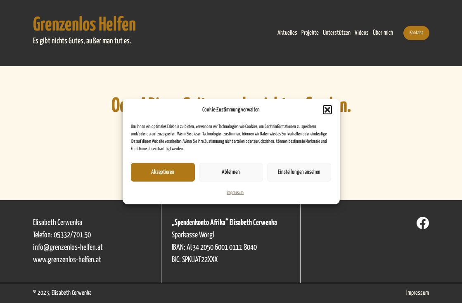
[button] (327, 110)
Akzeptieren (162, 172)
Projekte (310, 33)
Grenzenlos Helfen (84, 25)
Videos (362, 33)
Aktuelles (287, 33)
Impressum (235, 192)
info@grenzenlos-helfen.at (68, 247)
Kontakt (416, 33)
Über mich (383, 33)
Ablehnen (231, 172)
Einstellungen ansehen (299, 172)
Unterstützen (337, 33)
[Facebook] (423, 223)
